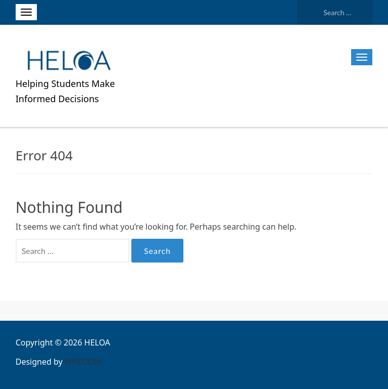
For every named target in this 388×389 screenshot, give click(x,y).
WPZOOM (83, 361)
